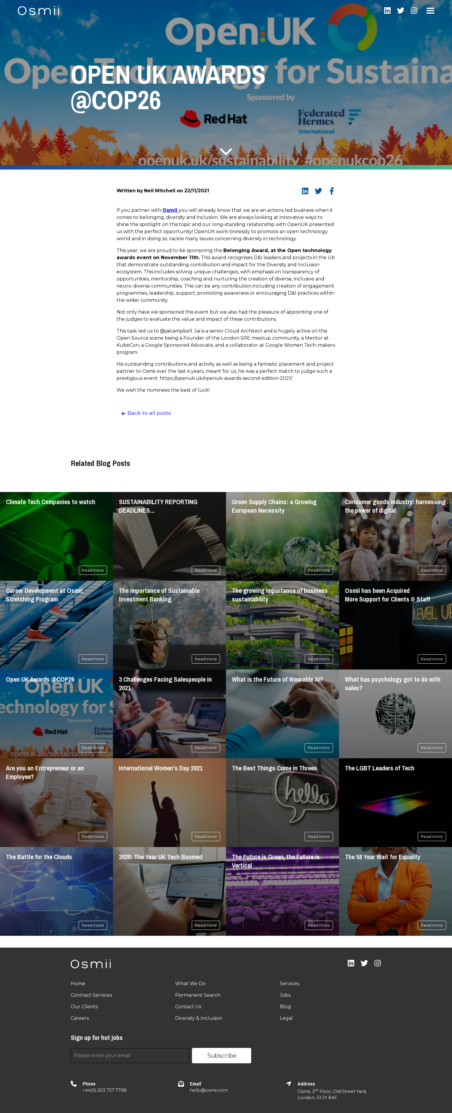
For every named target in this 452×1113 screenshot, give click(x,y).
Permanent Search (197, 995)
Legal (286, 1018)
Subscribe (221, 1055)
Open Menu (430, 11)
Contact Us (188, 1006)
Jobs (285, 995)
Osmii (170, 210)
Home (78, 983)
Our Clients (84, 1006)
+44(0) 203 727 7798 (105, 1090)
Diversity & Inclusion (198, 1018)
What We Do (190, 983)
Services (289, 983)
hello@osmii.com (209, 1090)
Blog (285, 1006)
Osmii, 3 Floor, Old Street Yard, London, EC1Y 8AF (332, 1094)
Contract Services (91, 995)
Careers (80, 1018)
